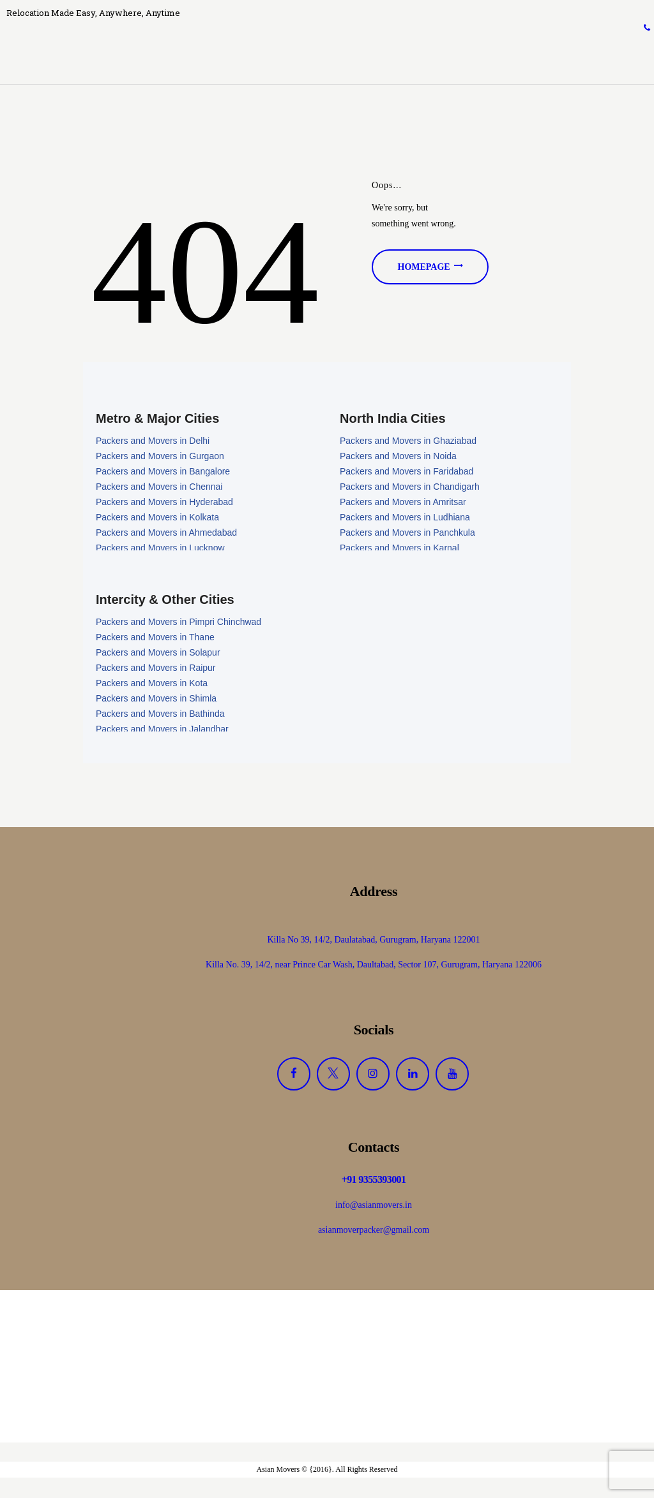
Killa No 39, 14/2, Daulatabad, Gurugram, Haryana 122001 (373, 941)
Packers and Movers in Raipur (156, 670)
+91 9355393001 (374, 1181)
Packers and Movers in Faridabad (406, 472)
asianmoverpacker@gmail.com (373, 1232)
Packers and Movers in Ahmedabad (166, 534)
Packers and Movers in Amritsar (403, 503)
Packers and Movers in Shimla (156, 700)
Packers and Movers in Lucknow (160, 549)
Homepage (424, 268)
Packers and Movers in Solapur (158, 654)
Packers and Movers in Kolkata (157, 518)
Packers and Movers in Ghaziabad (408, 442)
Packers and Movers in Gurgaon (160, 457)
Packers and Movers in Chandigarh (410, 488)
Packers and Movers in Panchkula (407, 534)
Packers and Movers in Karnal (399, 549)
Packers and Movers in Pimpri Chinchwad (178, 624)
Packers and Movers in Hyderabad (164, 503)
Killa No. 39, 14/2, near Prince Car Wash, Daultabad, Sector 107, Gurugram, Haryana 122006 (374, 966)
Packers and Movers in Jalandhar (162, 731)
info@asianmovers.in (373, 1207)
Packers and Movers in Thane (155, 639)
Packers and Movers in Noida (398, 457)
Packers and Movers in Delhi (152, 442)
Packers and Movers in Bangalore (163, 472)
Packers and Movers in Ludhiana (405, 518)
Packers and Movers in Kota (152, 685)
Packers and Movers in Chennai (159, 488)
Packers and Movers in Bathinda (160, 715)
